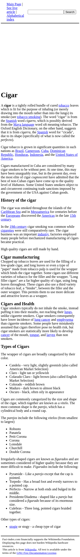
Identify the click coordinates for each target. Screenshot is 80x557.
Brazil (19, 151)
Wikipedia (30, 549)
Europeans (13, 215)
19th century (18, 226)
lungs (68, 312)
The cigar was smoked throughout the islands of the (36, 208)
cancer (5, 335)
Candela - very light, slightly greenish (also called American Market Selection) (43, 367)
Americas (48, 215)
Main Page (14, 4)
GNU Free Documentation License (36, 552)
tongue (34, 335)
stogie (13, 526)
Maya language (23, 124)
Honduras (21, 154)
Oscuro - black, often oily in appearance (36, 392)
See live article (12, 10)
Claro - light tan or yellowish (29, 373)
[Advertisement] (40, 57)
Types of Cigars (15, 346)
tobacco (64, 105)
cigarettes (7, 230)
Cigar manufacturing (20, 257)
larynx (51, 335)
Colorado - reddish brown (27, 384)
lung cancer (42, 319)
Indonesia (36, 154)
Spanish (11, 120)
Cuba (44, 151)
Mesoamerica (40, 212)
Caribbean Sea (11, 212)
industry (43, 234)
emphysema (65, 319)
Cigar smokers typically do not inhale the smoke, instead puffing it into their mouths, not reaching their (39, 310)
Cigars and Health (17, 303)
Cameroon (32, 151)
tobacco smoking (28, 117)
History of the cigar (18, 200)
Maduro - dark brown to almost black (34, 388)
